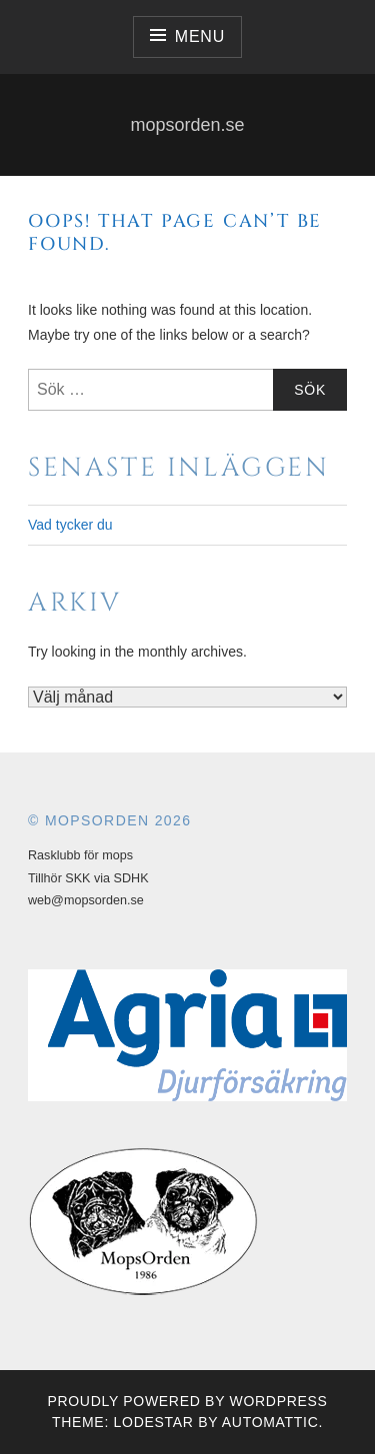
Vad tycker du (70, 525)
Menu (200, 36)
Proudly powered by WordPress (187, 1401)
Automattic (270, 1422)
